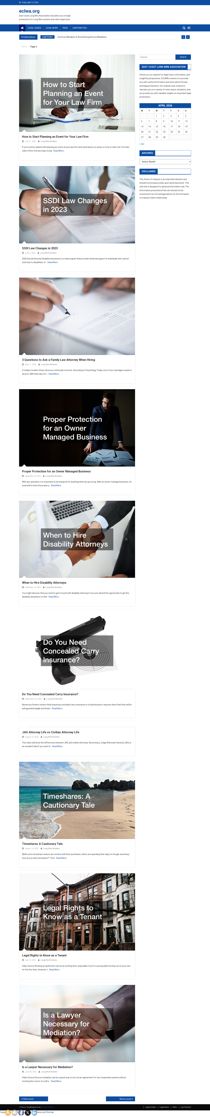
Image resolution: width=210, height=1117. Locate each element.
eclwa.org (29, 11)
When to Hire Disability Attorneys (44, 582)
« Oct (141, 144)
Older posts (28, 1099)
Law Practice (79, 28)
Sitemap (50, 1112)
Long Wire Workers (49, 141)
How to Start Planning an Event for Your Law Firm (55, 136)
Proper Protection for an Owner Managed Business (56, 471)
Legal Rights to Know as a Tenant (44, 955)
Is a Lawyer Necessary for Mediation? (47, 1067)
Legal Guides (34, 28)
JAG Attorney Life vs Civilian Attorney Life (50, 732)
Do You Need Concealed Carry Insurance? (50, 694)
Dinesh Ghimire (47, 1107)
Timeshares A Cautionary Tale (42, 844)
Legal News (52, 28)
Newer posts (125, 1099)
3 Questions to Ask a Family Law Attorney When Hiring (58, 360)
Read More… (59, 151)
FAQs (65, 28)
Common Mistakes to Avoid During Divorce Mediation (82, 37)
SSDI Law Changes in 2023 (40, 248)
